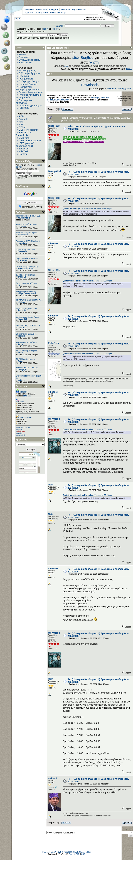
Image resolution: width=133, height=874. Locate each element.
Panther (23, 154)
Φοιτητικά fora (26, 78)
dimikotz (21, 302)
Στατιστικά (21, 386)
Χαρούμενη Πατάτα (26, 268)
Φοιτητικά (65, 9)
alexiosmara (23, 235)
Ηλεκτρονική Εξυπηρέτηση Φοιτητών (28, 88)
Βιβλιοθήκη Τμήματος (30, 73)
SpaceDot (24, 148)
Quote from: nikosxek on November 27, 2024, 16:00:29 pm (87, 429)
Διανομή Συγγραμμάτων (31, 92)
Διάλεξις (21, 361)
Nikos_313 (22, 319)
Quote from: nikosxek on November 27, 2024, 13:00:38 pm (87, 281)
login (45, 28)
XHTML (77, 854)
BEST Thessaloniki (28, 129)
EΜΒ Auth (24, 138)
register (55, 28)
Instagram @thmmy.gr (30, 105)
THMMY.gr (51, 95)
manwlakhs (21, 435)
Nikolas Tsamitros (24, 427)
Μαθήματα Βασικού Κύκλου (79, 95)
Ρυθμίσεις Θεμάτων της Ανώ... (28, 368)
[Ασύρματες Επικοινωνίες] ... (27, 292)
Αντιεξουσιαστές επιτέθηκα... (27, 342)
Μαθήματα (53, 9)
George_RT (23, 370)
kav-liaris (22, 311)
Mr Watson (54, 418)
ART (21, 121)
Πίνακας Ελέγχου (25, 161)
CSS (83, 854)
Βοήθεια (87, 58)
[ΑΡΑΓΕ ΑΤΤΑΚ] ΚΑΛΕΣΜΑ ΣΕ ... (29, 325)
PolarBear (53, 343)
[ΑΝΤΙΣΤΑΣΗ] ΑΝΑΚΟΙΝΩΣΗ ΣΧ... (29, 300)
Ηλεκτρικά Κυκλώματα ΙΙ (68, 98)
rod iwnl (52, 778)
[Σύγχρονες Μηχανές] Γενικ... (27, 309)
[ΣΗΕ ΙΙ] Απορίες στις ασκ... (26, 359)
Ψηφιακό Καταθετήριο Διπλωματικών (28, 96)
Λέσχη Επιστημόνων (27, 294)
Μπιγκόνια (22, 260)
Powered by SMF (49, 852)
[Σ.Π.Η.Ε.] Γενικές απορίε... (26, 275)
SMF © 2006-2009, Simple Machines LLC (74, 852)
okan (20, 285)
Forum (22, 54)
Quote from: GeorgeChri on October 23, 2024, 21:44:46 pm (87, 209)
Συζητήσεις (29, 12)
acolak (20, 433)
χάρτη (94, 62)
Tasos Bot (104, 98)
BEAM (22, 127)
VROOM (23, 151)
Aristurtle (23, 119)
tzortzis (50, 100)
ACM (21, 116)
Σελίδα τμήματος (27, 70)
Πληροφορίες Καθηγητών (24, 101)
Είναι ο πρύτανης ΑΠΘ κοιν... (27, 283)
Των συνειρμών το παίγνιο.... (27, 258)
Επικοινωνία (25, 62)
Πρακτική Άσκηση (28, 84)
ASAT (22, 124)
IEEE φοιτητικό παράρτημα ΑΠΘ (25, 144)
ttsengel (21, 336)
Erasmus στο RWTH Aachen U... (28, 241)
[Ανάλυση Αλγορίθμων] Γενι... (27, 233)
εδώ (75, 58)
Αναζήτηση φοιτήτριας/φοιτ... (27, 224)
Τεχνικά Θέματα (79, 9)
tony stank (22, 243)
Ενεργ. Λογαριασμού (29, 59)
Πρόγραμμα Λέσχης (29, 81)
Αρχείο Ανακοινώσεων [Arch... (27, 317)
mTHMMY (24, 108)
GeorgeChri (54, 171)
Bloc (70, 854)
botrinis (21, 380)
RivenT (57, 100)
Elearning (24, 76)
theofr (19, 429)
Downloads (29, 9)
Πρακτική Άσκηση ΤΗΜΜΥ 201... (28, 216)
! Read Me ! (41, 9)
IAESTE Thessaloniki (30, 140)
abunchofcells (24, 218)
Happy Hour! (42, 12)
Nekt (50, 484)
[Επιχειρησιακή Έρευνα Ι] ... (27, 334)
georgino (22, 226)
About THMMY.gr (58, 12)
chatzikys (22, 277)
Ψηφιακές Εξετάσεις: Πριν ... (27, 250)
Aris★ (20, 344)
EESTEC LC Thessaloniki (24, 134)
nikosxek (53, 243)
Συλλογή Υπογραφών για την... (28, 266)
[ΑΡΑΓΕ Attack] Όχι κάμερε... (27, 351)
